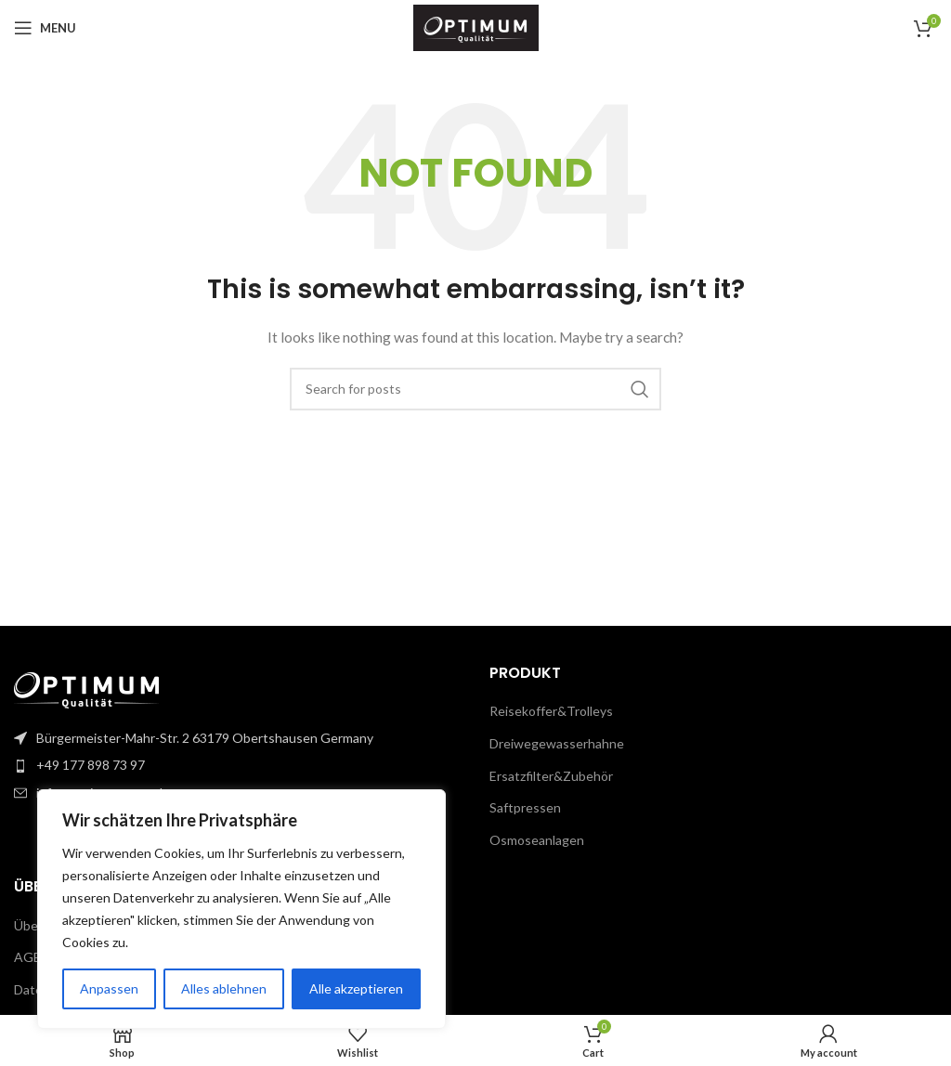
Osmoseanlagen (536, 840)
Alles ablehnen (224, 988)
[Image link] (86, 689)
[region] (241, 909)
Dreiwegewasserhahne (556, 743)
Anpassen (109, 988)
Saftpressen (525, 807)
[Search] (475, 389)
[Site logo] (476, 26)
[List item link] (238, 765)
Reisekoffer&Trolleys (551, 711)
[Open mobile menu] (45, 27)
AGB (28, 957)
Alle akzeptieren (356, 988)
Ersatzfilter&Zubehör (551, 776)
